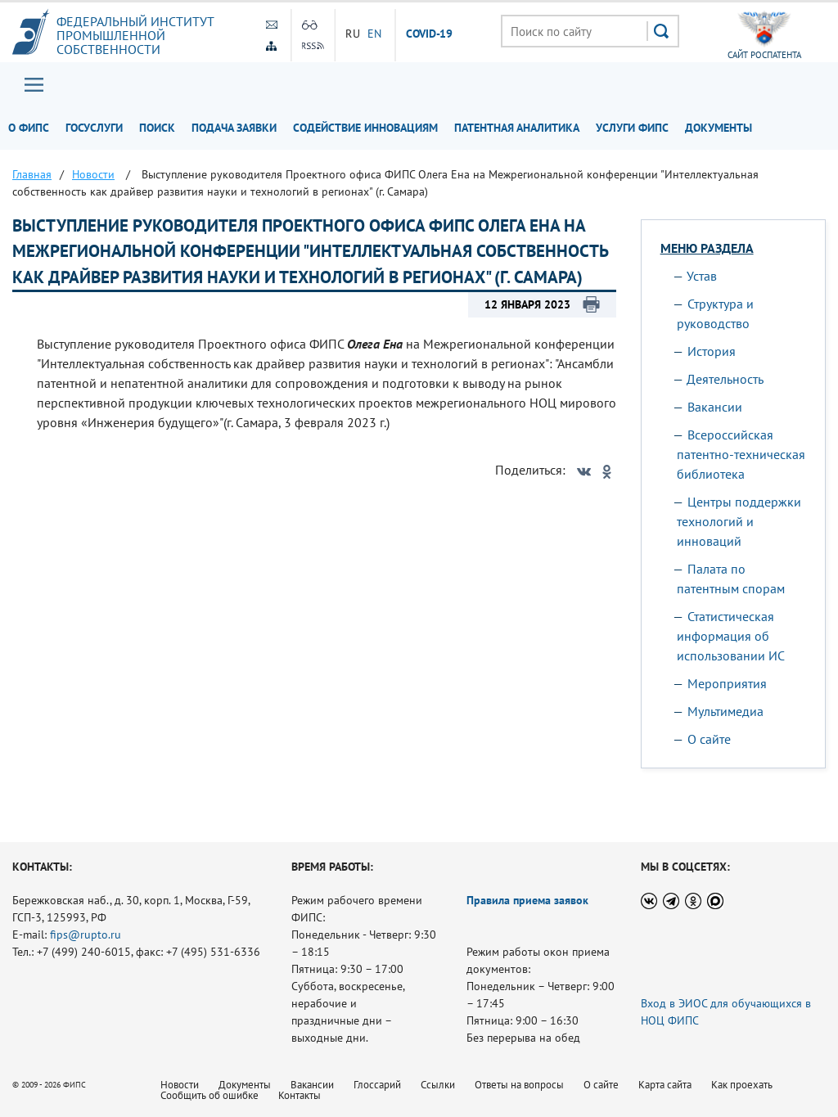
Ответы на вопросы (519, 1085)
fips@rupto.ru (85, 934)
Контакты (299, 1095)
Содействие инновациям (365, 127)
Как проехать (742, 1085)
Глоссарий (377, 1085)
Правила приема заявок (527, 900)
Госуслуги (94, 127)
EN (374, 33)
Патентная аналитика (516, 127)
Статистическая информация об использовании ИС (731, 636)
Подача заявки (234, 127)
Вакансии (714, 407)
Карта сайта (665, 1085)
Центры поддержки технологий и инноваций (739, 521)
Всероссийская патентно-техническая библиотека (741, 454)
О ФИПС (28, 127)
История (711, 351)
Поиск (157, 127)
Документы (718, 127)
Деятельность (725, 379)
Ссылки (438, 1085)
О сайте (709, 739)
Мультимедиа (725, 711)
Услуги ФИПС (632, 127)
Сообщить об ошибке (209, 1095)
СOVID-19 (429, 34)
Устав (702, 276)
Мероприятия (727, 683)
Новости (179, 1085)
